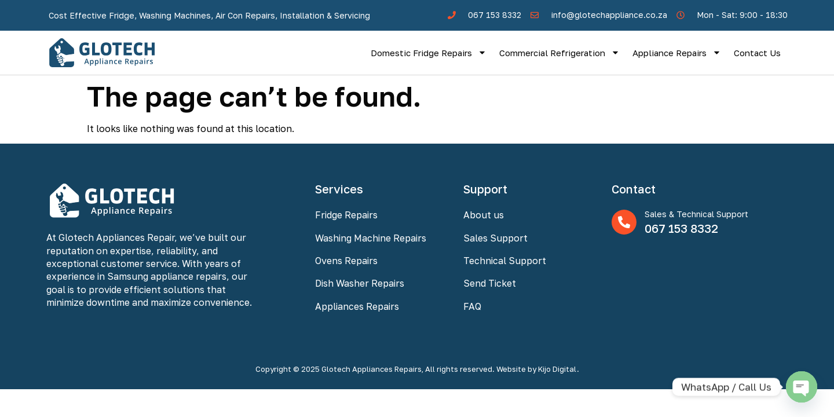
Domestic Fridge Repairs (429, 52)
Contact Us (757, 52)
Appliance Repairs (676, 52)
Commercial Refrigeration (559, 52)
